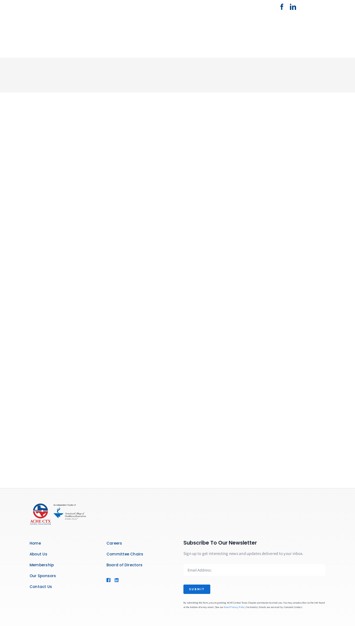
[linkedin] (293, 7)
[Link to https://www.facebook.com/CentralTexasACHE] (107, 580)
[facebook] (282, 7)
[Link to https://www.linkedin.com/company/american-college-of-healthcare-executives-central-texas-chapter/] (116, 580)
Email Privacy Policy (235, 607)
